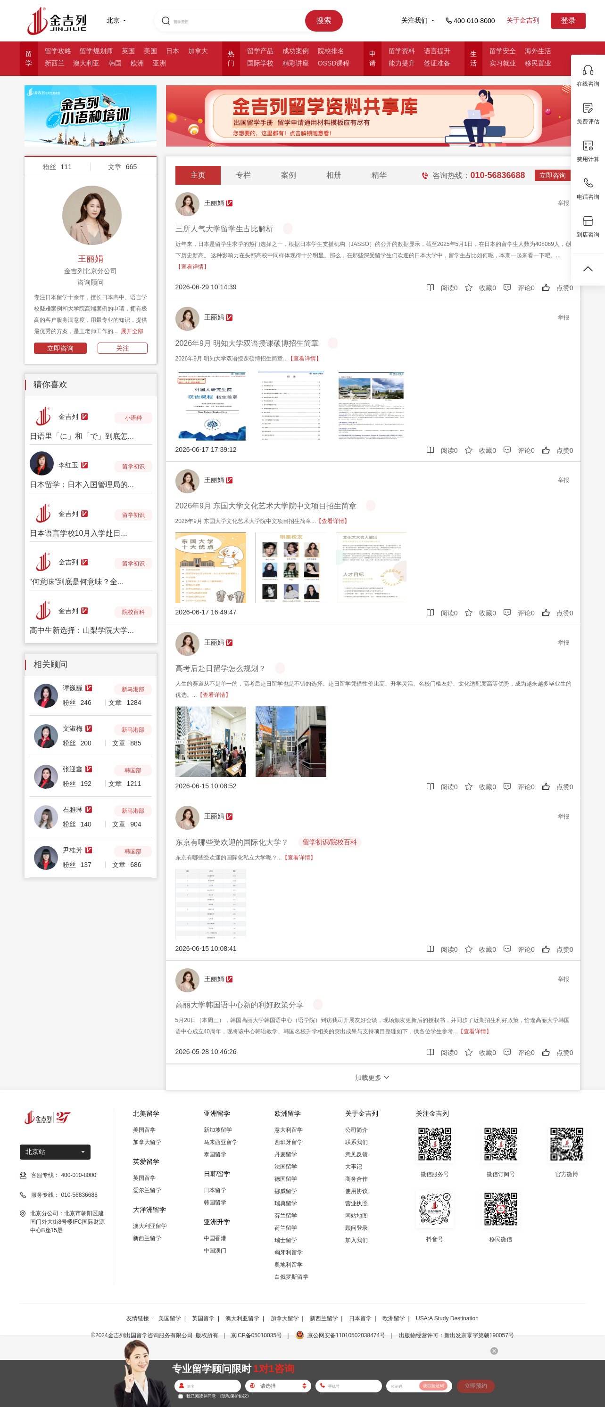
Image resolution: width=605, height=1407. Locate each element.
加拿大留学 (147, 1142)
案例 (288, 175)
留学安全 (502, 51)
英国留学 (144, 1178)
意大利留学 (288, 1130)
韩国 (115, 63)
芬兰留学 (285, 1215)
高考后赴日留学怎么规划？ (220, 668)
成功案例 (295, 51)
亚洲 (159, 63)
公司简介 (356, 1130)
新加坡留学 (218, 1130)
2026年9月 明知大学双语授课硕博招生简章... (248, 358)
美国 (150, 51)
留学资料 (402, 51)
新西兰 (55, 63)
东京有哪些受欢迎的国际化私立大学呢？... (245, 857)
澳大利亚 (86, 63)
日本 (172, 51)
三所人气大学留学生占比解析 (224, 229)
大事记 (353, 1166)
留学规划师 (96, 51)
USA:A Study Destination (447, 1318)
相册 (333, 175)
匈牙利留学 (288, 1252)
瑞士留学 (285, 1240)
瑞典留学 (285, 1203)
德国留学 (285, 1179)
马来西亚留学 (221, 1142)
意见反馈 (356, 1154)
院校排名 (331, 51)
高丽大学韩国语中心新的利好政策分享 (239, 1005)
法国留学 (285, 1166)
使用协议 (356, 1191)
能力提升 (402, 63)
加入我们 (356, 1240)
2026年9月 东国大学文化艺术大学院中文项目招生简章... (262, 521)
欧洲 (137, 63)
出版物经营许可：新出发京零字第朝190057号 (456, 1335)
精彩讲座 (295, 63)
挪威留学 (285, 1191)
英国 (128, 51)
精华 (379, 175)
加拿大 (198, 51)
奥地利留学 (288, 1264)
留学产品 (260, 51)
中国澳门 (215, 1250)
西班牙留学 (288, 1142)
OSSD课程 (334, 63)
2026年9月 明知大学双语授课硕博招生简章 (247, 343)
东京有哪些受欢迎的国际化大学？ (232, 842)
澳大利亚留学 (150, 1226)
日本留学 (215, 1190)
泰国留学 (215, 1154)
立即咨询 (60, 348)
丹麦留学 (285, 1154)
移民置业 (538, 63)
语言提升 (437, 51)
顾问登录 (356, 1228)
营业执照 (356, 1203)
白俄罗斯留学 (291, 1277)
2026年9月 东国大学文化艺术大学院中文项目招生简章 (266, 506)
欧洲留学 (393, 1318)
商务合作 (356, 1179)
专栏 (243, 175)
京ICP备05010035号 (256, 1335)
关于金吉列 (522, 20)
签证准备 (437, 63)
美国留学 (144, 1130)
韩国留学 (215, 1202)
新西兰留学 (147, 1238)
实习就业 (502, 63)
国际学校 (260, 63)
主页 (198, 175)
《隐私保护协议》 (234, 1396)
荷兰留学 (285, 1228)
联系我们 (356, 1142)
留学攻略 (58, 51)
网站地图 (356, 1215)
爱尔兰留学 (147, 1190)
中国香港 (215, 1238)
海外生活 (538, 51)
